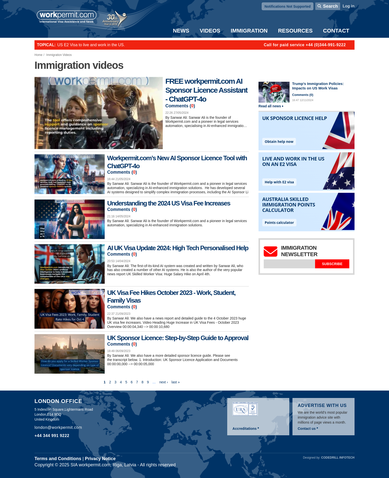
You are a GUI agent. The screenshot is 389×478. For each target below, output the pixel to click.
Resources (295, 31)
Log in (349, 6)
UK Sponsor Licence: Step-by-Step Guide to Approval (177, 338)
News (181, 31)
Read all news (270, 106)
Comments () (180, 106)
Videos (210, 31)
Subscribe (332, 264)
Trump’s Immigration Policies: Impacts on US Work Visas (318, 86)
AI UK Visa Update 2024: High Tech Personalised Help (177, 248)
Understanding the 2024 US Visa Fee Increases (168, 203)
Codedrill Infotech (338, 457)
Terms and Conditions (57, 458)
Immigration (249, 31)
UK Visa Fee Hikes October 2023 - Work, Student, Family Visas (171, 296)
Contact (336, 31)
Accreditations (244, 429)
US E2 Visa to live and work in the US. (91, 45)
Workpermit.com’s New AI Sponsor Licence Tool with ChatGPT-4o (177, 161)
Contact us (307, 429)
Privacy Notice (100, 458)
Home (38, 55)
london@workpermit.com (58, 427)
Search (330, 6)
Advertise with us (322, 405)
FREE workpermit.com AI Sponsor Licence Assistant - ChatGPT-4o (206, 90)
